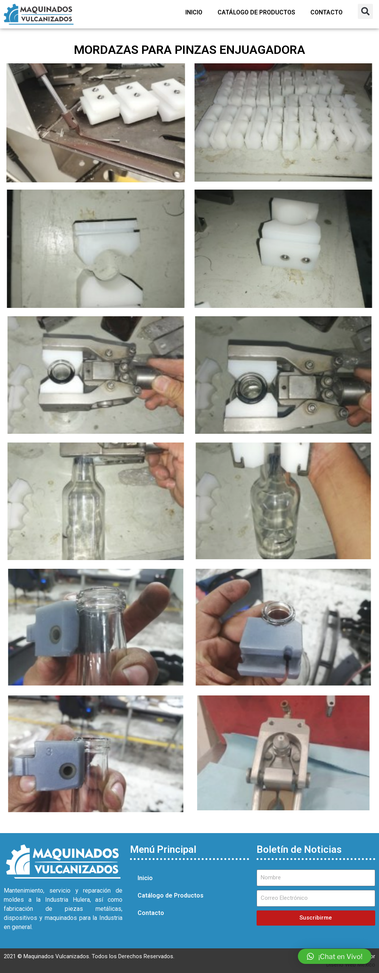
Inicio (193, 12)
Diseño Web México (350, 964)
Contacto (326, 12)
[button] (365, 11)
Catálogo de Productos (256, 12)
